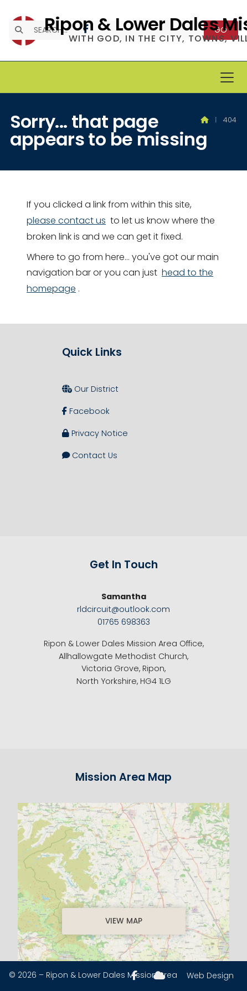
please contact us (66, 220)
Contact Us (89, 455)
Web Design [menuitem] (210, 975)
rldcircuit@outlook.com (123, 609)
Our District (90, 389)
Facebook (86, 411)
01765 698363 (123, 621)
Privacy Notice (95, 433)
